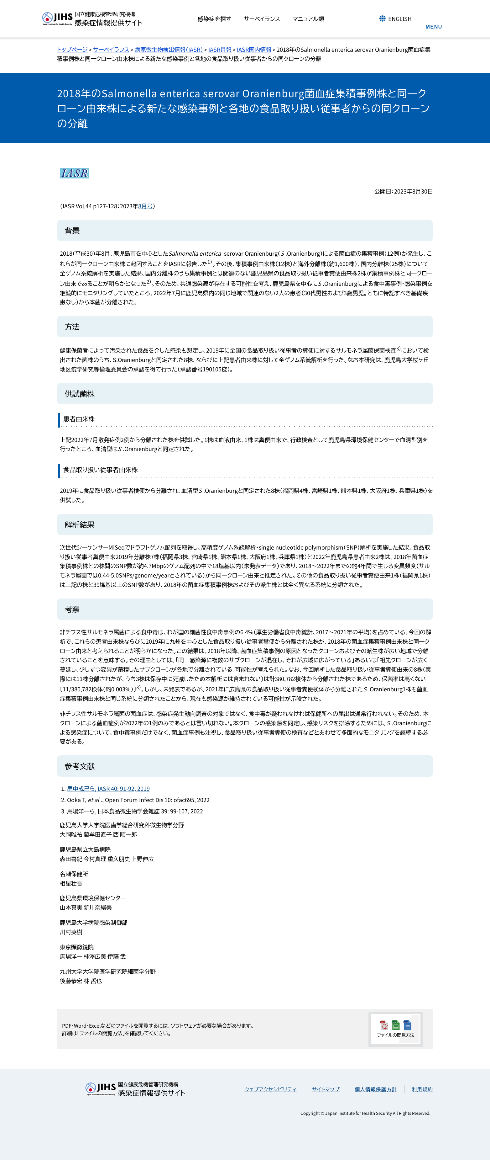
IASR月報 (220, 49)
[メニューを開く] (434, 19)
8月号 (145, 206)
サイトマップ (326, 1089)
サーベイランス (111, 49)
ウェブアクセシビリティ (270, 1089)
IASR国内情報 (254, 49)
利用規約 (422, 1089)
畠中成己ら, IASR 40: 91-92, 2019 (108, 788)
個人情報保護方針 (376, 1089)
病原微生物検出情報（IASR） (169, 49)
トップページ (72, 49)
